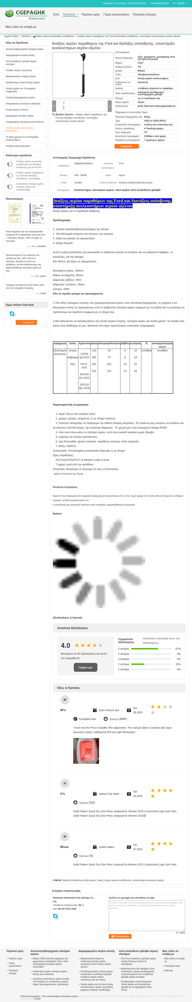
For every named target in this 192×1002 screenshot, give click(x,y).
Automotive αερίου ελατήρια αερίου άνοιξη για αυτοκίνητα (50, 972)
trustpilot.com (87, 719)
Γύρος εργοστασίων (116, 14)
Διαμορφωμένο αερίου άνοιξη (20, 55)
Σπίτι (56, 14)
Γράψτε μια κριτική (85, 669)
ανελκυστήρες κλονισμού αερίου (148, 880)
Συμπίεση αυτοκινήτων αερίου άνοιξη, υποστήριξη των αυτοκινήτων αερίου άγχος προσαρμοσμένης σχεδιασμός (51, 982)
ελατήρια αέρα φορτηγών (18, 146)
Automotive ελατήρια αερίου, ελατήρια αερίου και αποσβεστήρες (30, 187)
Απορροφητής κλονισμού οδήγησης (23, 103)
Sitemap (169, 970)
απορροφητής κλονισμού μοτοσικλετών (25, 122)
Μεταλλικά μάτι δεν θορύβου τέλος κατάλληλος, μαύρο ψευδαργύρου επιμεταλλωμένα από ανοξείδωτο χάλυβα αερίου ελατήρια (138, 972)
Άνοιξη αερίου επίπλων (17, 109)
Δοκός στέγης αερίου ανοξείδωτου (114, 880)
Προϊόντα (69, 14)
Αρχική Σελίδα (11, 36)
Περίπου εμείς (91, 14)
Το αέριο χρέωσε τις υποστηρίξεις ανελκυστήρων (22, 138)
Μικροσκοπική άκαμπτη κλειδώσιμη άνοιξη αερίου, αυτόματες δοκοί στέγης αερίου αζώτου (96, 962)
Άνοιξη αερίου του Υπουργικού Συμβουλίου (21, 90)
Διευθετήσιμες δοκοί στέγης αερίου (23, 82)
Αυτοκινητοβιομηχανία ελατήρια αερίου (25, 49)
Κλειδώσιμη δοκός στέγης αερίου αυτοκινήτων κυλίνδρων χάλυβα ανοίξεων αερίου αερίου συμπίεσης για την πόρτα (97, 975)
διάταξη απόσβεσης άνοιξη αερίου (79, 880)
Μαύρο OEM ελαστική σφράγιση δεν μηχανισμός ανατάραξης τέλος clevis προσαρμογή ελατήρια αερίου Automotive (50, 962)
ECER (37, 999)
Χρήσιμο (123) (87, 802)
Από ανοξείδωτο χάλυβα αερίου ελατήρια (21, 63)
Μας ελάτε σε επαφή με (21, 27)
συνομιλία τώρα (160, 3)
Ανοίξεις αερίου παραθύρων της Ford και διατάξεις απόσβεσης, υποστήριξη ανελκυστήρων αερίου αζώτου (81, 117)
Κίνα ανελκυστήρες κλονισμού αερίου (60, 996)
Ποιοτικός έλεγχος (144, 14)
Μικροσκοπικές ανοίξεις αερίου (21, 76)
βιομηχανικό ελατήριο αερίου (20, 116)
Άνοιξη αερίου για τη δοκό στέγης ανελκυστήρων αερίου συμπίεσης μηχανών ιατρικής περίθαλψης (97, 987)
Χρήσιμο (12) (86, 855)
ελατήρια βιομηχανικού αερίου (20, 97)
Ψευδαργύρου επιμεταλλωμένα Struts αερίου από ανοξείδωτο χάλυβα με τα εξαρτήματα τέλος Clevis (136, 985)
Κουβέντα (129, 146)
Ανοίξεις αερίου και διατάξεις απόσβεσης (54, 36)
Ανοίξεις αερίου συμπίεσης (19, 70)
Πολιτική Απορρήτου (30, 996)
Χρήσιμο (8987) (118, 719)
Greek (182, 2)
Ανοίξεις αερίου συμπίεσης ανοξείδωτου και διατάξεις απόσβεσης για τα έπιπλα (29, 164)
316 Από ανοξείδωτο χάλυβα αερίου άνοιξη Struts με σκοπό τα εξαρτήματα (138, 961)
